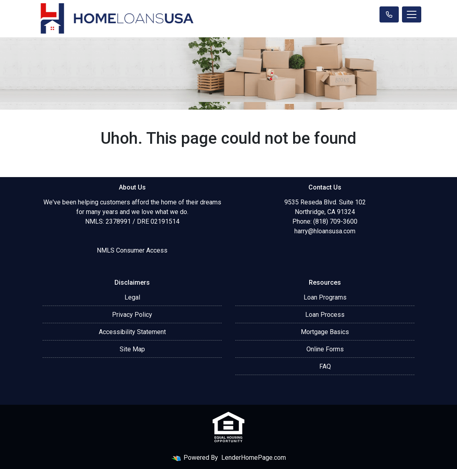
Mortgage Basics (325, 332)
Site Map (132, 349)
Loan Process (325, 314)
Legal (132, 297)
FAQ (325, 366)
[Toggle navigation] (411, 14)
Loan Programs (325, 297)
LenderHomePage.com (253, 457)
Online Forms (325, 349)
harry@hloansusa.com (324, 231)
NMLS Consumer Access (132, 250)
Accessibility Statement (132, 332)
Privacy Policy (132, 314)
